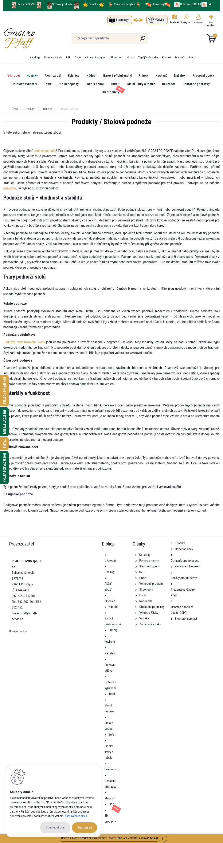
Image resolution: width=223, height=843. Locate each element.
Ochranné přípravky (196, 84)
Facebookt (174, 22)
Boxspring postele (4, 390)
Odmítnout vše (55, 827)
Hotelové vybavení (24, 84)
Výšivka (159, 19)
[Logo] (29, 38)
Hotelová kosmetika (4, 467)
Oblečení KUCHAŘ (190, 4)
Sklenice (73, 76)
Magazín (180, 57)
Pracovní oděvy (203, 76)
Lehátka (94, 4)
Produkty (30, 108)
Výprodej (13, 76)
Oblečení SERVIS (26, 4)
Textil (48, 84)
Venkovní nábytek (124, 4)
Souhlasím (84, 827)
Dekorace (169, 84)
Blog (191, 57)
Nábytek (179, 76)
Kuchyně (161, 76)
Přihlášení (198, 22)
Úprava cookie (18, 631)
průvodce (9, 188)
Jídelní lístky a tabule (140, 84)
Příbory (143, 76)
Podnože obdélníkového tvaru (24, 342)
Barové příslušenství (117, 76)
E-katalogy (122, 19)
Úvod (15, 108)
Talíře (4, 443)
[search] (142, 40)
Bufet (115, 84)
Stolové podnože (62, 4)
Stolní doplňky (69, 84)
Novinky (32, 76)
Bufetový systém (4, 421)
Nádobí (91, 76)
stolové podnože (45, 151)
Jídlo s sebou (95, 84)
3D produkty (110, 92)
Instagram (186, 22)
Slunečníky (154, 4)
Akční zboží (53, 76)
